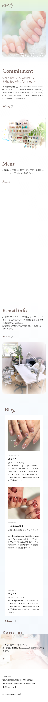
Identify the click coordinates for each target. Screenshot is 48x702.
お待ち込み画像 (16, 526)
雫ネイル (12, 593)
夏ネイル (12, 458)
